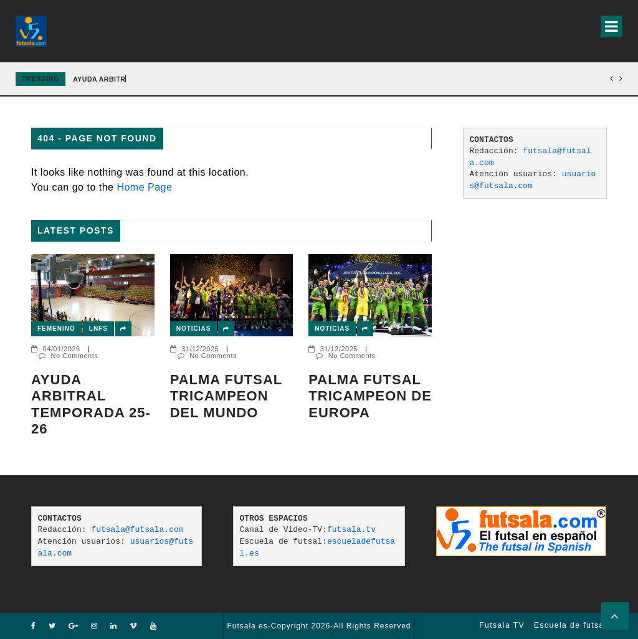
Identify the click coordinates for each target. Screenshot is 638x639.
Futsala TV (502, 625)
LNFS (98, 328)
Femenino (56, 328)
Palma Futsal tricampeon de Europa (370, 396)
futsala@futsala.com (137, 529)
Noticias (193, 328)
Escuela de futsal (570, 625)
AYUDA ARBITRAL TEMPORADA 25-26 (91, 404)
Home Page (144, 187)
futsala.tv (351, 529)
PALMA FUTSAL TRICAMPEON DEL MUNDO (226, 396)
